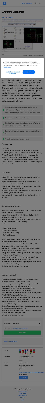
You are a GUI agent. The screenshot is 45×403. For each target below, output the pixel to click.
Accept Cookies (28, 72)
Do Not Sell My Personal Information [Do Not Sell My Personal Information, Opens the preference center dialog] (13, 72)
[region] (22, 68)
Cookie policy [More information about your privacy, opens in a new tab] (7, 67)
